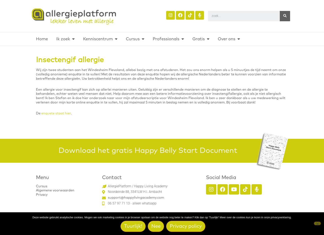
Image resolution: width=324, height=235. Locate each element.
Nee (156, 226)
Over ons (229, 39)
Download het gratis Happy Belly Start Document (147, 150)
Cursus (135, 39)
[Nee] (317, 223)
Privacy (42, 194)
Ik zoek (65, 39)
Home (42, 39)
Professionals (168, 39)
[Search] (285, 16)
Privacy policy (186, 226)
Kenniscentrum (100, 39)
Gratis (201, 39)
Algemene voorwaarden (55, 190)
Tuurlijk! (133, 226)
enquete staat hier (56, 113)
